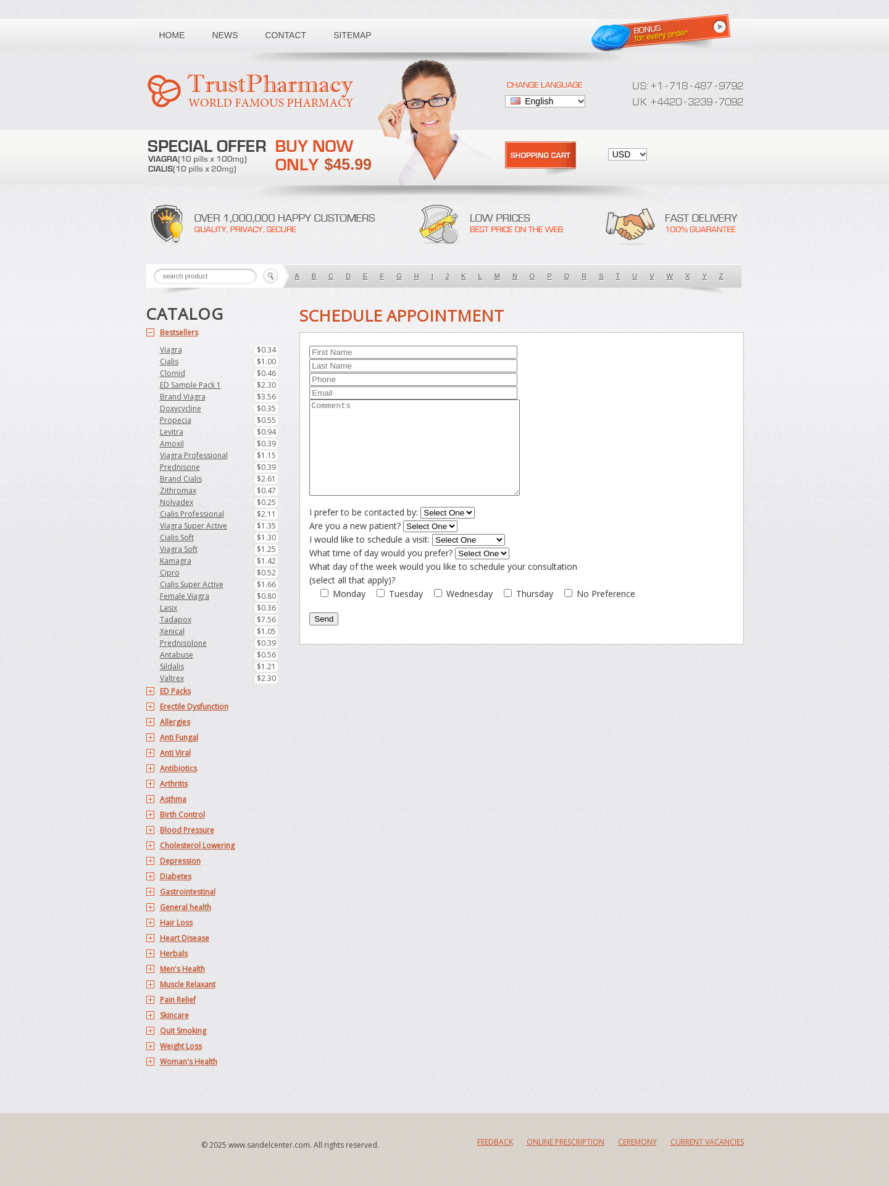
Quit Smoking (183, 1030)
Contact (286, 35)
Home (172, 35)
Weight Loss (181, 1046)
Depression (180, 861)
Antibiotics (178, 768)
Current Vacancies (707, 1142)
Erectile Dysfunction (194, 706)
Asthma (173, 799)
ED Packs (175, 691)
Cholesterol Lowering (197, 845)
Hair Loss (176, 922)
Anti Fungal (179, 737)
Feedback (495, 1142)
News (225, 35)
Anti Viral (175, 753)
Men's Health (182, 969)
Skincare (174, 1015)
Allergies (175, 722)
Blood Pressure (187, 830)
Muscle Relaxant (187, 984)
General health (185, 907)
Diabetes (175, 876)
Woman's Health (188, 1061)
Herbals (174, 953)
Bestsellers (179, 332)
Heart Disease (184, 938)
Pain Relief (178, 1000)
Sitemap (352, 35)
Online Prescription (565, 1142)
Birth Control (182, 814)
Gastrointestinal (187, 892)
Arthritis (174, 784)
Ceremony (637, 1142)
